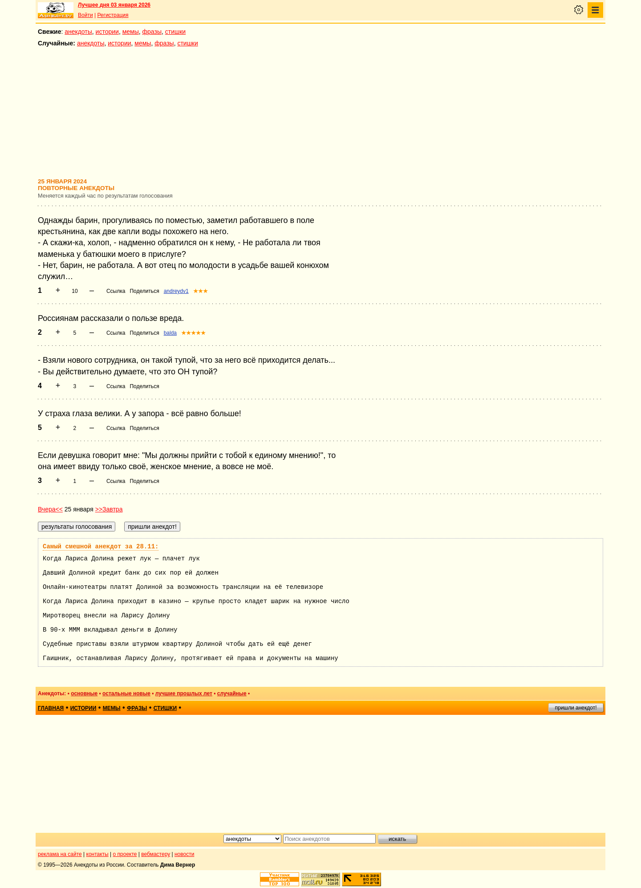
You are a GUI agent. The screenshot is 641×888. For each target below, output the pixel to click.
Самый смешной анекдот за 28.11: (100, 546)
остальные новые (126, 693)
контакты (97, 854)
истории (107, 31)
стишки (175, 31)
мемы (130, 31)
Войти (85, 15)
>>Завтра (109, 509)
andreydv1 (176, 291)
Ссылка (115, 291)
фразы (152, 31)
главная (51, 708)
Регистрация (112, 15)
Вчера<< (50, 509)
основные (84, 693)
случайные (232, 693)
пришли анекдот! (575, 708)
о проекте (125, 854)
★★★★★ (193, 333)
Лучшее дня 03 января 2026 (114, 5)
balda (170, 333)
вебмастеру (155, 854)
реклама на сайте (60, 854)
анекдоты (78, 31)
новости (184, 854)
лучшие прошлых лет (183, 693)
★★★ (200, 291)
